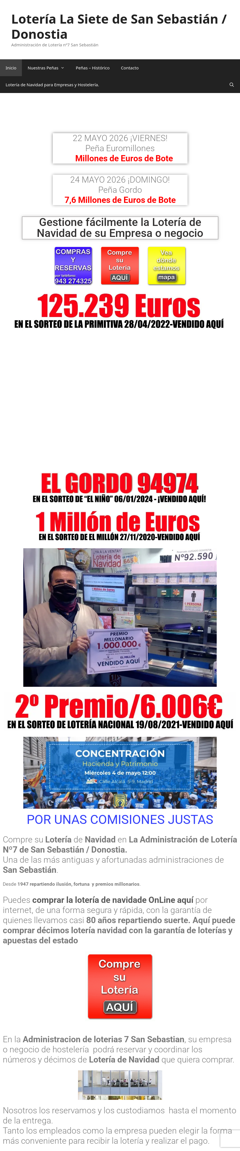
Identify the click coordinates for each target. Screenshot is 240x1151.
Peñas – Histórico (93, 68)
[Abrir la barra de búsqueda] (231, 84)
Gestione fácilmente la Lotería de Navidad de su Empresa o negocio (120, 228)
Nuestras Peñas (49, 67)
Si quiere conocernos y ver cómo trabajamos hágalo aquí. (111, 1136)
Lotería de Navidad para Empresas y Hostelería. (52, 84)
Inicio (11, 68)
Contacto (130, 68)
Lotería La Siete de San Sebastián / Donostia (119, 26)
